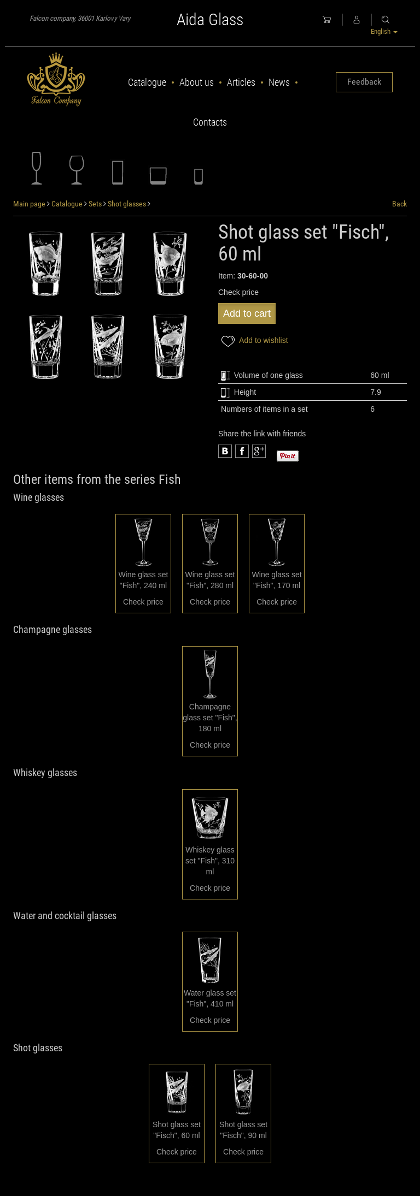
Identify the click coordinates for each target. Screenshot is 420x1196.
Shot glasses (127, 203)
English (384, 31)
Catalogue (147, 82)
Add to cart (247, 313)
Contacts (210, 122)
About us (196, 82)
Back (399, 203)
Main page (29, 203)
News (279, 82)
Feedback (364, 81)
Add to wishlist (253, 341)
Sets (95, 203)
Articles (241, 82)
